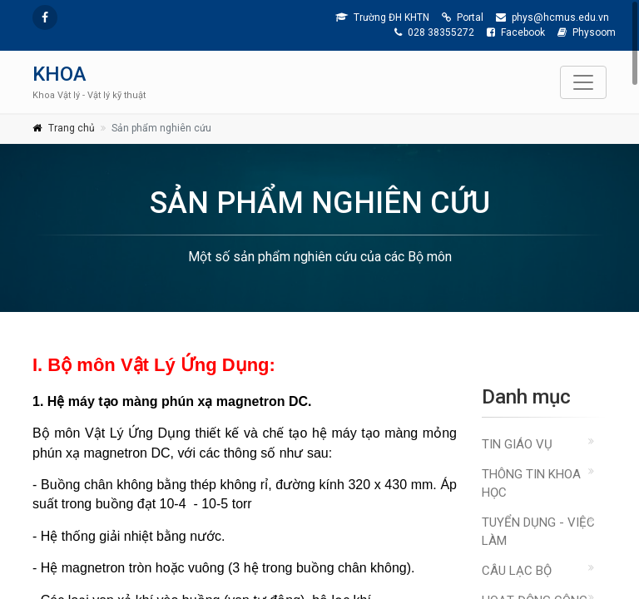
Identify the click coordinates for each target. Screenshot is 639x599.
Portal (462, 17)
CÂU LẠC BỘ (517, 570)
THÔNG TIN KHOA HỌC (531, 483)
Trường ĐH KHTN (382, 17)
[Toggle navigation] (583, 82)
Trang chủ (71, 128)
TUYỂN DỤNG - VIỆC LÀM (538, 531)
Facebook (516, 32)
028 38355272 (434, 32)
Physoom (586, 32)
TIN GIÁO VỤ (517, 444)
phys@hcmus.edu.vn (552, 17)
